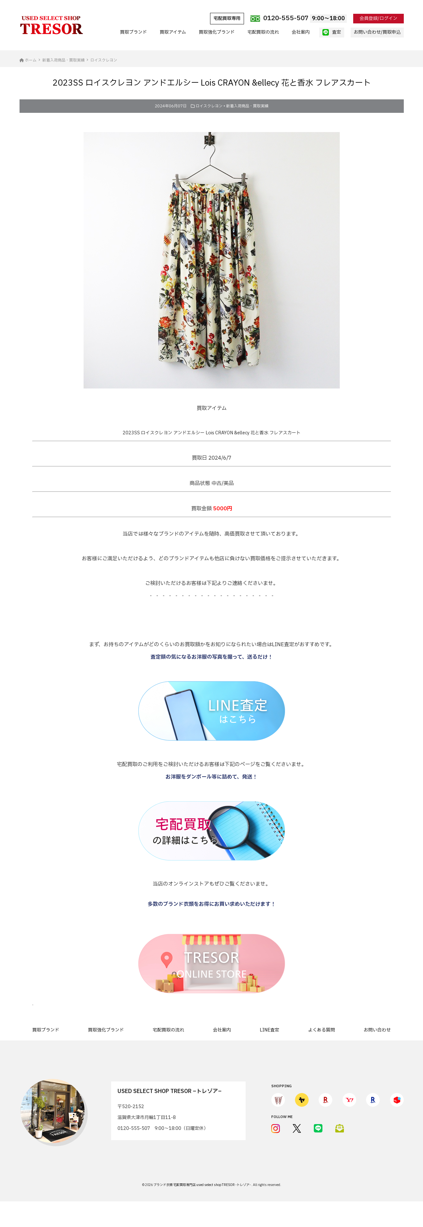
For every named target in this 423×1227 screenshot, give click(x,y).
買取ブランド (133, 32)
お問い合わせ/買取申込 (377, 32)
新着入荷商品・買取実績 (247, 106)
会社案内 (301, 32)
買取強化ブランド (217, 32)
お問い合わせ (377, 1030)
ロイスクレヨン (209, 106)
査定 (331, 32)
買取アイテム (173, 32)
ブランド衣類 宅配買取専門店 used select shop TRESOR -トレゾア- (202, 1184)
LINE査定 (269, 1030)
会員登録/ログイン (378, 18)
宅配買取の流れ (263, 32)
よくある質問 (321, 1030)
